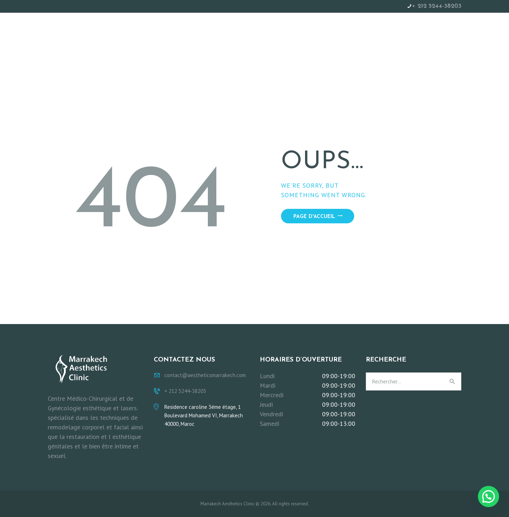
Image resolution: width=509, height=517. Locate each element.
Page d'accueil (314, 217)
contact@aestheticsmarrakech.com (205, 375)
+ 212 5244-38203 (436, 6)
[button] (488, 496)
